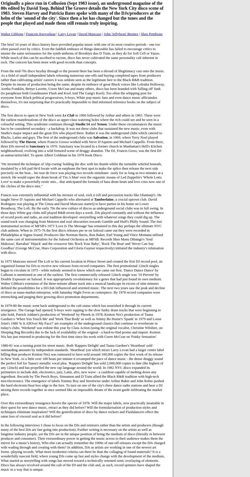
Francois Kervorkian (41, 34)
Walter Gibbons (12, 34)
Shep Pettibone (151, 34)
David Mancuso (90, 34)
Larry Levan (67, 34)
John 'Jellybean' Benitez (121, 34)
